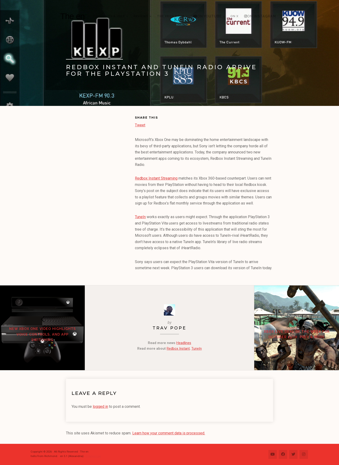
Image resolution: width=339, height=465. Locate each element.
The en (72, 16)
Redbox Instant (178, 349)
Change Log (93, 456)
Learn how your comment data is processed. (168, 433)
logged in (100, 406)
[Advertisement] (100, 187)
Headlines (183, 343)
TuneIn (140, 217)
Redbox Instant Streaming (156, 178)
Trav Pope (169, 327)
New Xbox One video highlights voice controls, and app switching (42, 334)
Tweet (140, 124)
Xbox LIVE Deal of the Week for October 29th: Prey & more (297, 334)
